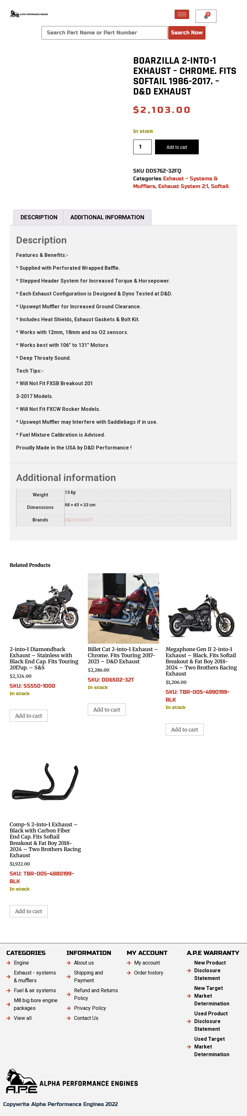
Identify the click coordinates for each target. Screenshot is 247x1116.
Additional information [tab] (107, 217)
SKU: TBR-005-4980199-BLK (45, 821)
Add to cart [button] (28, 715)
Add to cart (177, 146)
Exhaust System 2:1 (183, 186)
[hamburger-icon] (182, 14)
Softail (220, 186)
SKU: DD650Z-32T (124, 632)
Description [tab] (39, 217)
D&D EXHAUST (79, 520)
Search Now (187, 33)
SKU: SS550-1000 (45, 635)
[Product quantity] (142, 147)
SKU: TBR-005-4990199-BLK (201, 642)
